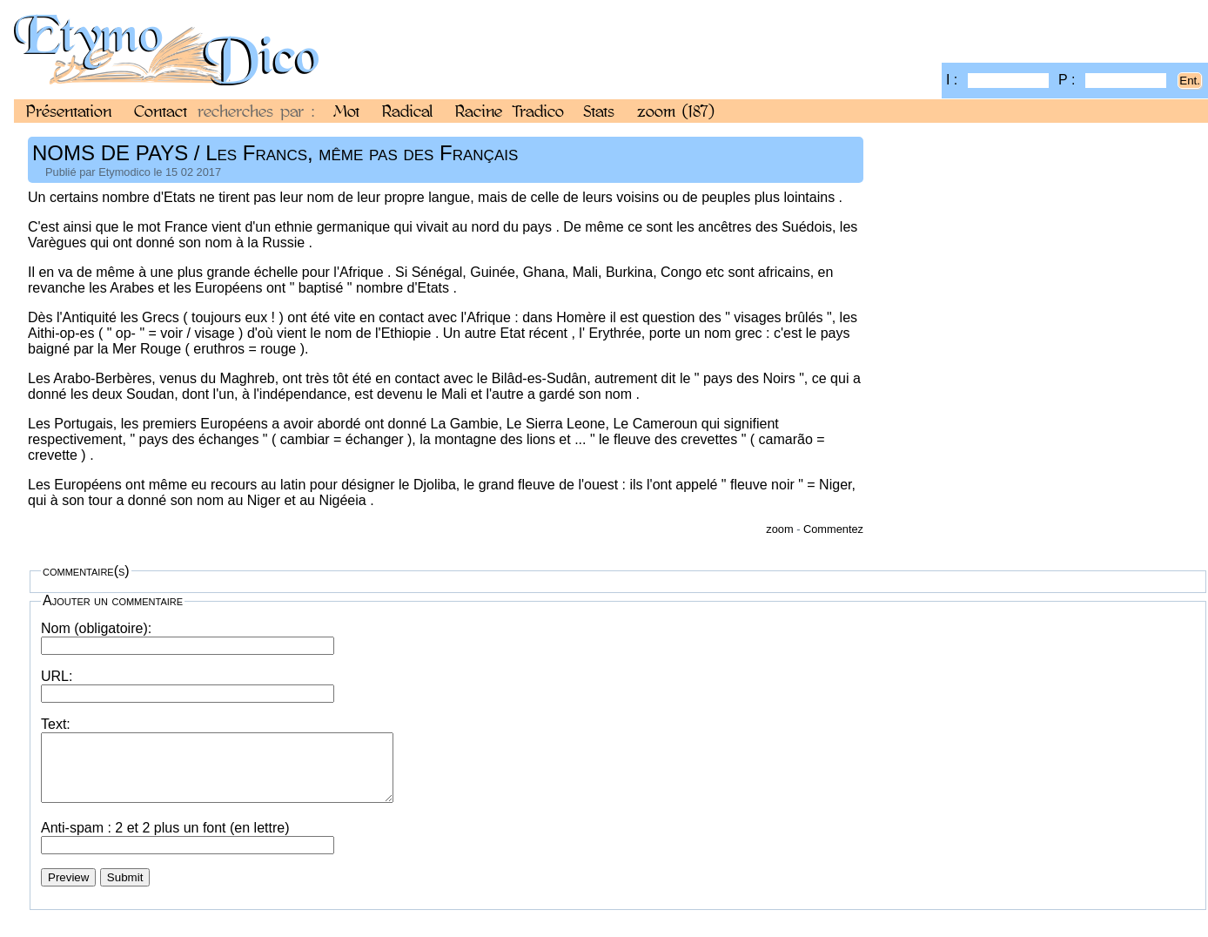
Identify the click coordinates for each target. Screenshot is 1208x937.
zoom (676, 110)
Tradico (538, 110)
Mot (346, 110)
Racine (478, 110)
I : (997, 79)
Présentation (68, 110)
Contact (160, 110)
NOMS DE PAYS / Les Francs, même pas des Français (275, 153)
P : (1112, 79)
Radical (407, 110)
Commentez (833, 529)
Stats (598, 110)
